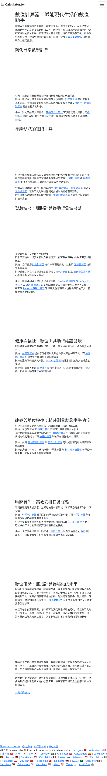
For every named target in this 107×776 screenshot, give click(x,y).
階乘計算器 (77, 187)
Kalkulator (62, 753)
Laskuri (62, 757)
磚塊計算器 (44, 429)
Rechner (10, 757)
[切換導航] (102, 4)
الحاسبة (75, 760)
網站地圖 (53, 746)
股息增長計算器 (81, 271)
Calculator (91, 760)
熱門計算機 (40, 746)
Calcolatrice (96, 757)
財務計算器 (38, 264)
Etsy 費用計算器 (34, 284)
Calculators (23, 764)
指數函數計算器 (61, 195)
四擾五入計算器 (54, 112)
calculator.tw (75, 36)
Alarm (57, 764)
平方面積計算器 (36, 442)
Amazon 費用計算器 (33, 288)
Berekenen (27, 757)
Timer (69, 764)
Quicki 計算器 (53, 360)
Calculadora (81, 753)
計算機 (5, 753)
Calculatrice (45, 757)
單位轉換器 (78, 521)
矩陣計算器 (73, 178)
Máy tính (24, 760)
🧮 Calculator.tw (13, 4)
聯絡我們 (27, 746)
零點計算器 (21, 191)
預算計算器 (80, 264)
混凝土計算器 (55, 442)
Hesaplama (41, 760)
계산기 (18, 753)
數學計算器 (71, 99)
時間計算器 (79, 514)
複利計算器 (62, 271)
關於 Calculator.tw (10, 746)
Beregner (78, 750)
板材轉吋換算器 (73, 449)
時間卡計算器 (29, 514)
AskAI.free (84, 764)
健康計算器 (28, 353)
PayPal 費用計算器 (68, 281)
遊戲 (83, 531)
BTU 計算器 (59, 432)
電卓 (30, 753)
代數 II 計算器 (61, 187)
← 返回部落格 (22, 692)
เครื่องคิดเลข (96, 750)
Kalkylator (45, 753)
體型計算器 (43, 367)
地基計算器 (45, 436)
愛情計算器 (57, 531)
